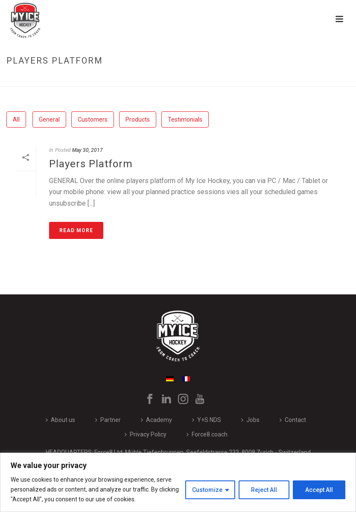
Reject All (264, 489)
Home (280, 78)
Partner (108, 419)
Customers (93, 119)
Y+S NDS (206, 419)
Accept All (319, 489)
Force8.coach (207, 434)
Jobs (250, 419)
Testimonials (185, 119)
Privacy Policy (145, 434)
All (16, 119)
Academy (156, 419)
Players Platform (91, 164)
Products (137, 119)
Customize (207, 489)
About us (60, 419)
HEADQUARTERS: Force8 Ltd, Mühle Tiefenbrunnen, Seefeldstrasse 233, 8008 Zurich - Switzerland (178, 452)
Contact (293, 419)
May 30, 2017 (87, 150)
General (49, 119)
